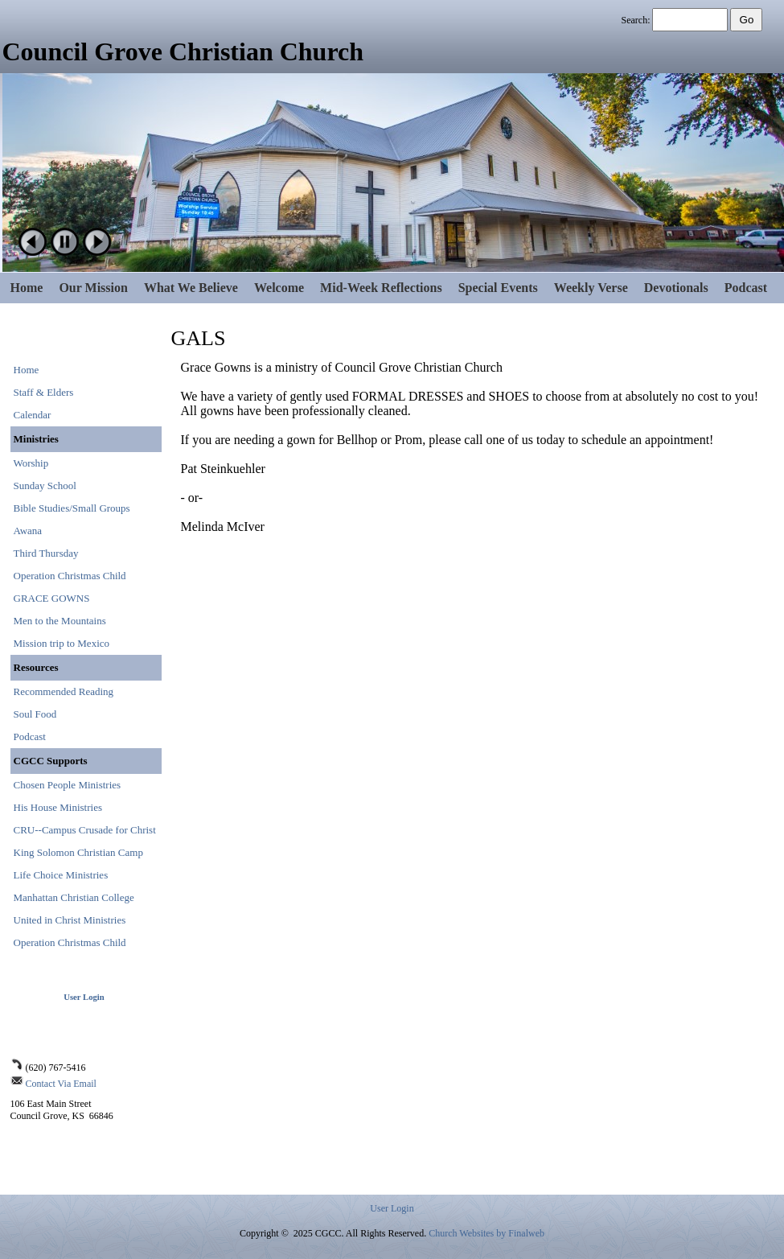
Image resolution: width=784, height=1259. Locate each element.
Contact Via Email (61, 1083)
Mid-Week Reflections (381, 287)
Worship (31, 463)
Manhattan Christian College (74, 897)
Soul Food (35, 714)
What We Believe (191, 287)
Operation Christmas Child (70, 576)
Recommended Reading (64, 691)
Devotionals (676, 287)
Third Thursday (46, 553)
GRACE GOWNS (52, 598)
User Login (84, 997)
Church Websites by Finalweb (486, 1233)
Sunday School (45, 485)
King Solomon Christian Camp (78, 852)
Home (26, 287)
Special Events (498, 287)
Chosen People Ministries (67, 785)
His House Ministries (58, 807)
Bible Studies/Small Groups (72, 508)
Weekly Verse (591, 287)
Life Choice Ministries (61, 875)
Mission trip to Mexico (62, 643)
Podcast (745, 287)
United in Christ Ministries (70, 920)
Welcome (279, 287)
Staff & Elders (44, 392)
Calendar (32, 415)
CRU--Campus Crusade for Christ (85, 830)
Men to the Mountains (60, 621)
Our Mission (93, 287)
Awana (28, 531)
